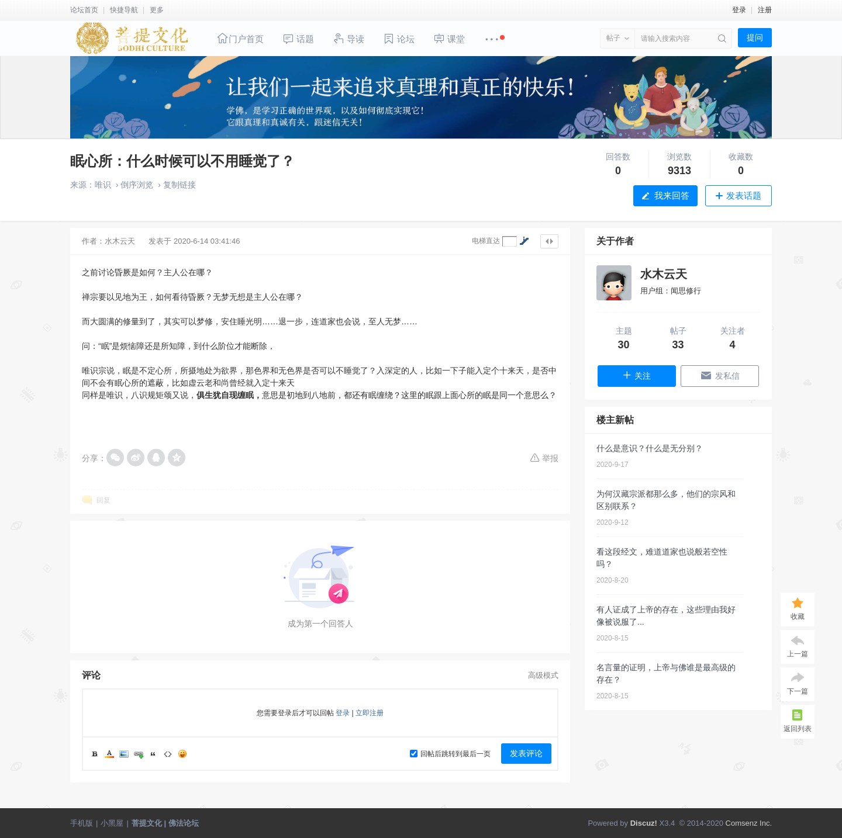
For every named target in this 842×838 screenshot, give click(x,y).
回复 (103, 500)
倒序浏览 (136, 184)
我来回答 (671, 195)
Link (138, 754)
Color (109, 754)
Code (168, 754)
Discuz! (643, 823)
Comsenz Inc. (749, 823)
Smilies (182, 754)
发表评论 (526, 753)
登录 (739, 10)
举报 (544, 457)
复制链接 (179, 184)
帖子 (613, 38)
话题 (298, 39)
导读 (348, 38)
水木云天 (120, 241)
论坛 (399, 39)
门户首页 (240, 38)
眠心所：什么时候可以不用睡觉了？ (182, 161)
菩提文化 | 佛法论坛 (165, 823)
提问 (755, 37)
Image (124, 754)
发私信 (720, 375)
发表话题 (743, 195)
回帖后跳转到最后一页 (450, 754)
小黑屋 (112, 823)
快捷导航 (124, 10)
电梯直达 (486, 241)
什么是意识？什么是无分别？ (649, 448)
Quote (153, 754)
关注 (636, 375)
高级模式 (543, 675)
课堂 (449, 38)
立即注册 (370, 713)
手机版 (81, 823)
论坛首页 (84, 10)
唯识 (103, 184)
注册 (765, 10)
